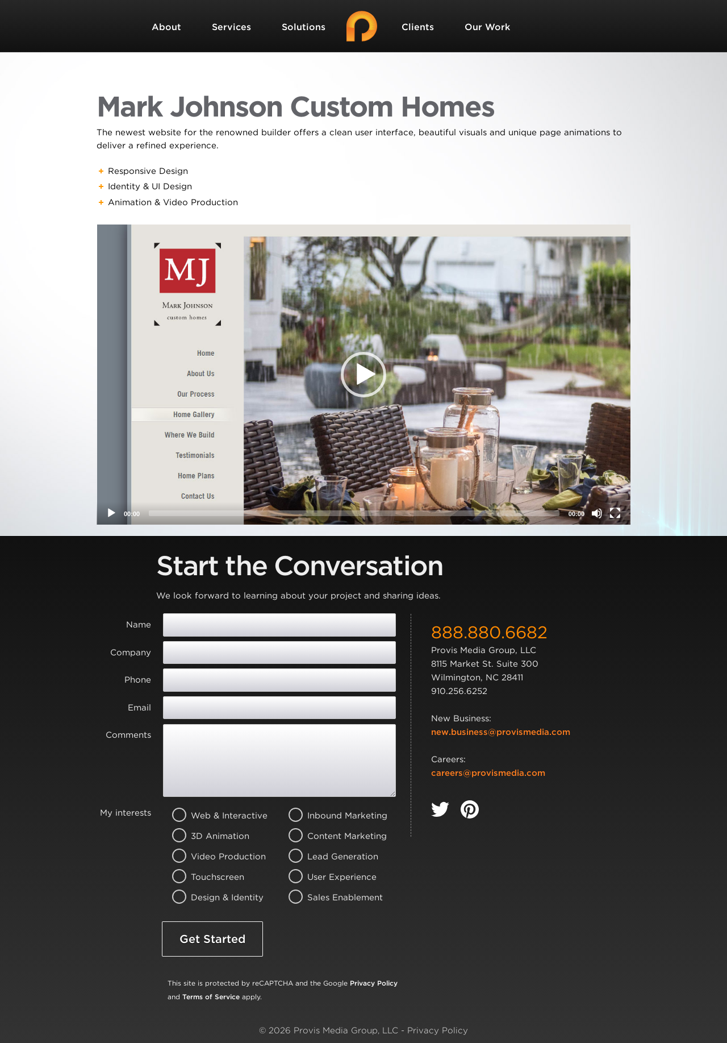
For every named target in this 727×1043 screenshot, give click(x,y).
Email (139, 708)
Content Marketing (331, 836)
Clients (418, 27)
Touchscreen (215, 877)
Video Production (215, 856)
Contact (170, 79)
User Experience (331, 877)
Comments (128, 735)
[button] (363, 374)
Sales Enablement (331, 897)
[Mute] (597, 513)
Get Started (212, 939)
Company (130, 652)
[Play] (111, 513)
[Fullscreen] (615, 513)
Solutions (303, 27)
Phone (137, 680)
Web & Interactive (215, 816)
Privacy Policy (374, 983)
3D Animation (215, 836)
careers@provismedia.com (488, 773)
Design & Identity (215, 897)
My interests (125, 813)
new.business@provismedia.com (500, 732)
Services (231, 27)
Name (138, 625)
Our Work (487, 27)
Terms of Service (211, 996)
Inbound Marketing (331, 816)
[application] (363, 375)
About (166, 27)
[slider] (354, 513)
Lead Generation (331, 856)
